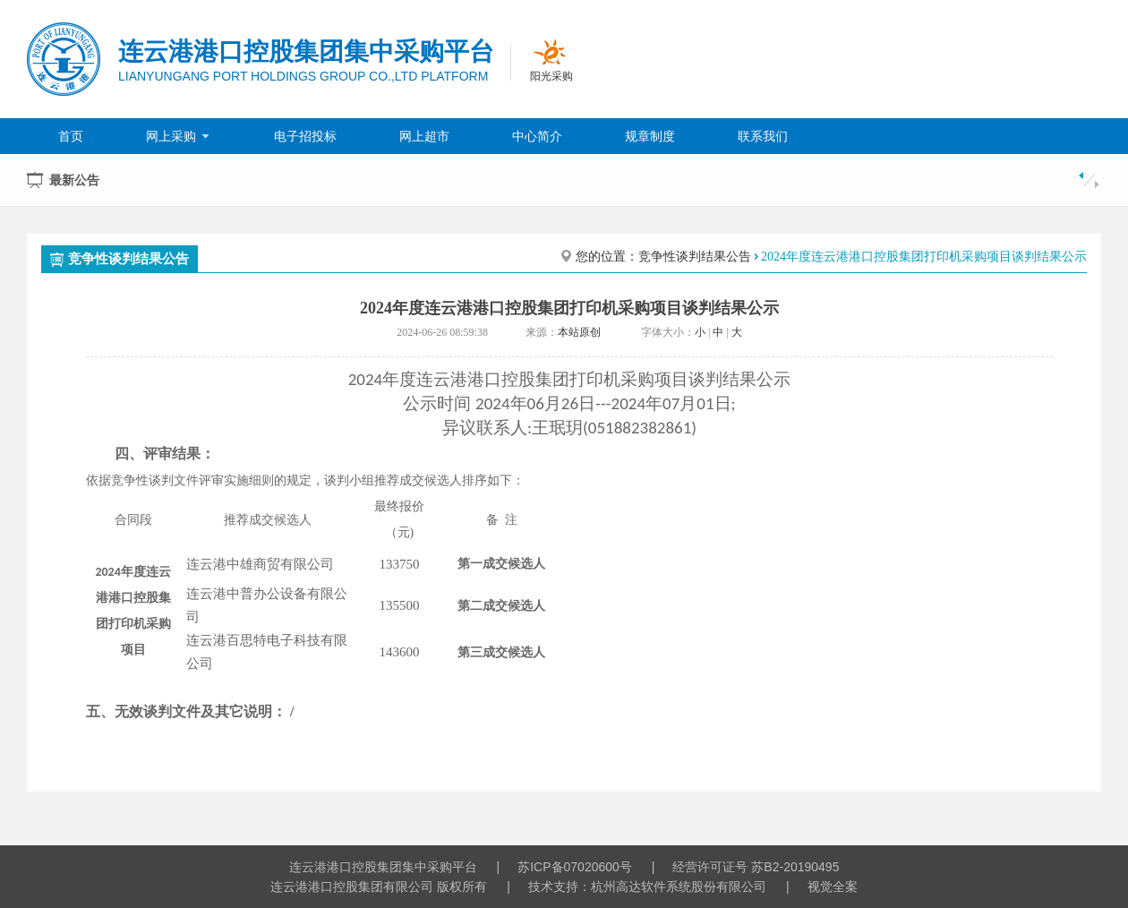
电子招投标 (305, 136)
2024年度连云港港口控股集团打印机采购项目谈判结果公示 (924, 256)
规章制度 (650, 136)
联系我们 (763, 136)
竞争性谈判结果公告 (119, 258)
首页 (70, 136)
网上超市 (424, 136)
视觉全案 (833, 886)
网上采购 (178, 136)
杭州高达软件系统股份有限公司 (678, 886)
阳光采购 (551, 76)
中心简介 (537, 136)
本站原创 (579, 332)
